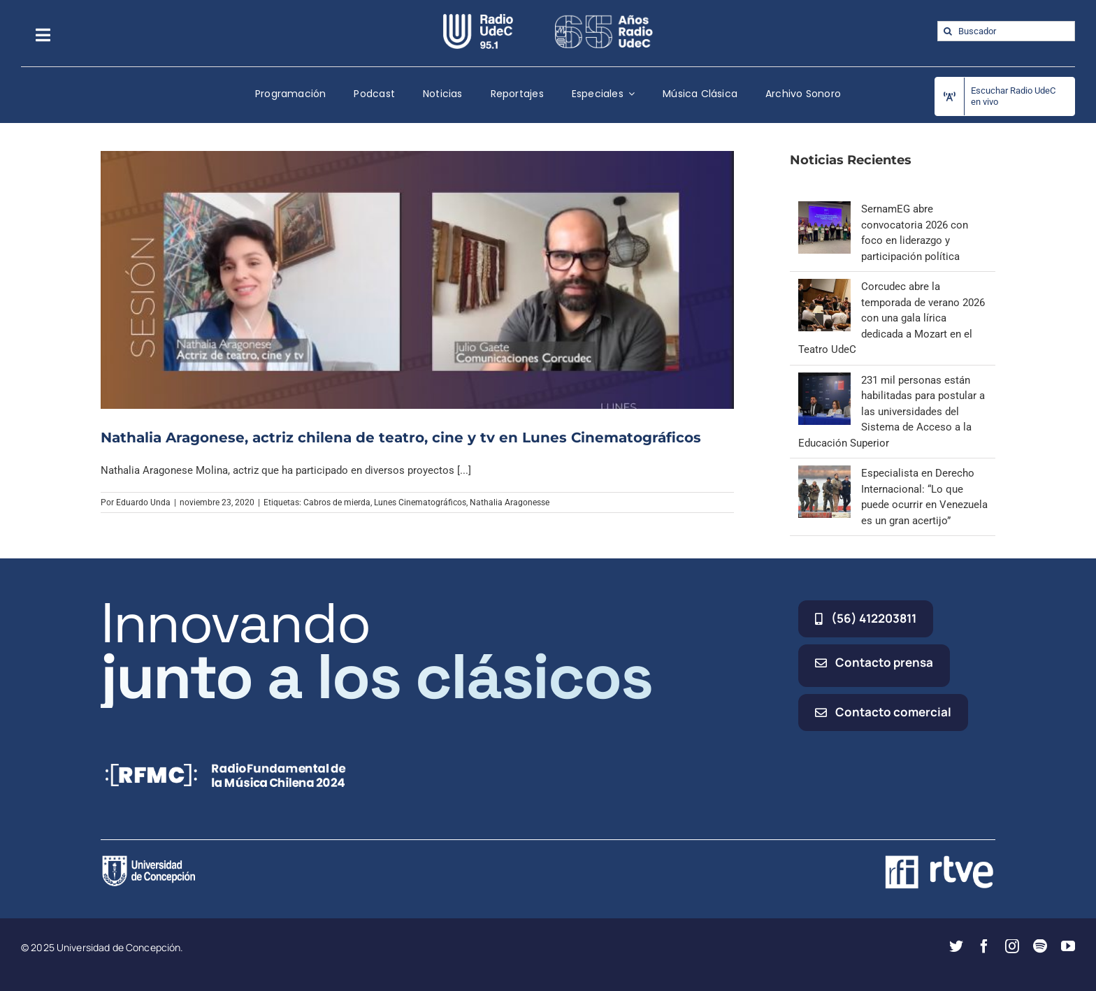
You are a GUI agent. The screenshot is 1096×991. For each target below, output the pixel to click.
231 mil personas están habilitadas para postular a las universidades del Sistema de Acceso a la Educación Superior (891, 411)
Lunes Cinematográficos (420, 502)
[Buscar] (947, 31)
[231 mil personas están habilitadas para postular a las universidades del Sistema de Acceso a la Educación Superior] (824, 380)
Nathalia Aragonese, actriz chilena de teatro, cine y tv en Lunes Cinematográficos (401, 437)
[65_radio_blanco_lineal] (604, 19)
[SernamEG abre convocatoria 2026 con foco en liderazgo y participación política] (824, 209)
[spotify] (1040, 946)
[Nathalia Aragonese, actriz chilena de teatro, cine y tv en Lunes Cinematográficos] (417, 279)
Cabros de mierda (336, 502)
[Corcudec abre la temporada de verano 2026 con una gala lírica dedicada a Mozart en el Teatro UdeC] (824, 286)
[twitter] (956, 946)
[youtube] (1068, 946)
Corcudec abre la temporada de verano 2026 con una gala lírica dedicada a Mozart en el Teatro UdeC (891, 318)
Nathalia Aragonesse (509, 502)
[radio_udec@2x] (478, 19)
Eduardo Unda (143, 502)
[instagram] (1012, 946)
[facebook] (984, 946)
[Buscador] (1006, 31)
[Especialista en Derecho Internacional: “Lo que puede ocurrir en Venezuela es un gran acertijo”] (824, 473)
